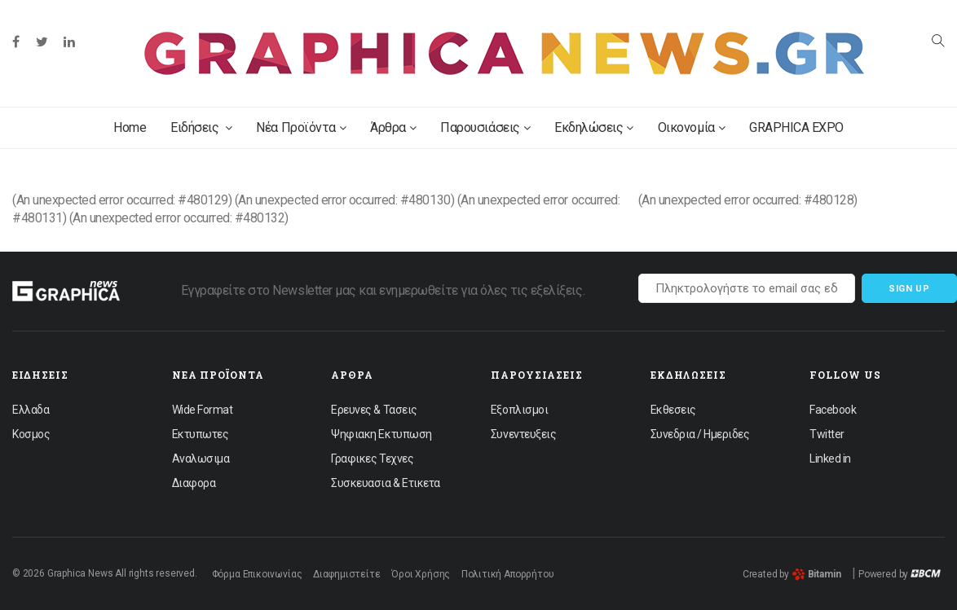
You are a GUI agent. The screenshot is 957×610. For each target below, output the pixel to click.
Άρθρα (393, 127)
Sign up (909, 288)
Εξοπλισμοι (519, 409)
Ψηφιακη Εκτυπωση (381, 434)
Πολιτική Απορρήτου (507, 574)
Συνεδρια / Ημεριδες (700, 434)
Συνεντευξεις (523, 434)
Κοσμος (31, 434)
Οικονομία (691, 127)
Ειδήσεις (201, 127)
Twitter (827, 434)
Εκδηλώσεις (593, 127)
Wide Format (202, 409)
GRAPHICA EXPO (796, 127)
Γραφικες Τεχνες (372, 458)
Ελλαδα (30, 409)
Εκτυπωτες (200, 434)
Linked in (830, 458)
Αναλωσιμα (201, 458)
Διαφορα (194, 482)
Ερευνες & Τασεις (374, 409)
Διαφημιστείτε (347, 574)
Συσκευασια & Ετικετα (385, 482)
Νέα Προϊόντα (301, 127)
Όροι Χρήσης (420, 574)
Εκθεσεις (673, 409)
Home (129, 127)
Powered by (899, 574)
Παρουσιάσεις (485, 127)
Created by (792, 574)
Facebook (832, 409)
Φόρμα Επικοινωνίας (257, 574)
